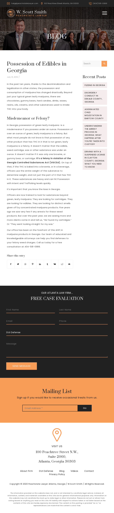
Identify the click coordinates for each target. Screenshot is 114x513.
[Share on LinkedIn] (40, 264)
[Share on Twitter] (18, 264)
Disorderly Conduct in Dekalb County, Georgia (93, 97)
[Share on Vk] (54, 264)
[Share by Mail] (69, 264)
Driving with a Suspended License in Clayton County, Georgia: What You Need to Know (95, 159)
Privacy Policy (57, 474)
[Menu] (103, 13)
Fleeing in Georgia (95, 85)
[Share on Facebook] (10, 264)
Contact (89, 471)
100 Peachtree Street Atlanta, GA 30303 (61, 3)
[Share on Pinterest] (32, 264)
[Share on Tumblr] (47, 264)
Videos (74, 471)
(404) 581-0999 (100, 3)
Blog (61, 471)
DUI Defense (46, 471)
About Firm (26, 471)
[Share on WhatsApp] (25, 264)
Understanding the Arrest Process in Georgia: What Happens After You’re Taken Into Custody (95, 135)
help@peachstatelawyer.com (24, 3)
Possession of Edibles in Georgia (36, 67)
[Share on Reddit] (62, 264)
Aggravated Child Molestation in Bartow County (94, 114)
